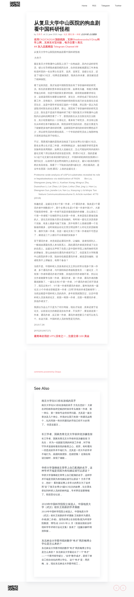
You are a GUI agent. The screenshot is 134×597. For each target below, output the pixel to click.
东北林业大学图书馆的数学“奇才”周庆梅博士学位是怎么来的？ (67, 542)
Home (84, 5)
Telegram (105, 5)
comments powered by (47, 372)
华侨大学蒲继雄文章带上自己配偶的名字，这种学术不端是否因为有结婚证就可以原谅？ (67, 469)
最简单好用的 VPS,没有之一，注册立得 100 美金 (61, 336)
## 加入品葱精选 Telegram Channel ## (56, 46)
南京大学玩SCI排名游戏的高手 (59, 400)
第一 (74, 34)
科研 (78, 34)
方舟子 (39, 34)
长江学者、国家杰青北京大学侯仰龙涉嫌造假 (67, 434)
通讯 (70, 34)
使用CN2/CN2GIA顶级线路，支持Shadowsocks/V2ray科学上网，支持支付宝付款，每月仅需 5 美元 (67, 41)
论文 (66, 34)
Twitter (118, 5)
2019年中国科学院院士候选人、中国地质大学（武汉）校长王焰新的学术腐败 (66, 505)
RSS (94, 5)
